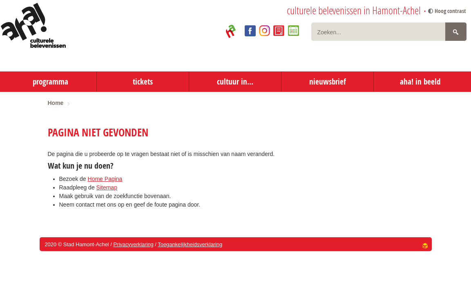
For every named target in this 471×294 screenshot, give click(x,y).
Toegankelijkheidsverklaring (190, 244)
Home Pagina (105, 179)
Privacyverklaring (133, 244)
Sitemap (106, 187)
